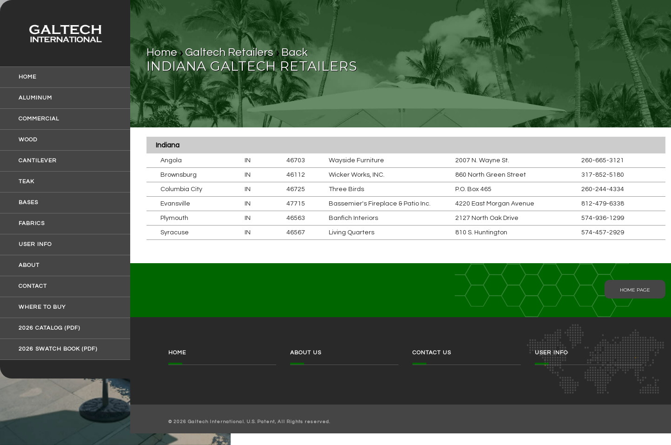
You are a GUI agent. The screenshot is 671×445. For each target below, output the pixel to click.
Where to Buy (42, 307)
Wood (28, 140)
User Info (35, 244)
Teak (26, 182)
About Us (305, 353)
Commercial (39, 119)
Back (294, 52)
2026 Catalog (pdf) (49, 328)
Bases (28, 203)
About (29, 265)
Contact (33, 286)
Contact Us (431, 353)
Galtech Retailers (229, 52)
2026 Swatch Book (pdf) (58, 349)
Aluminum (35, 98)
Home (27, 77)
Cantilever (38, 161)
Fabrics (32, 223)
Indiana (167, 145)
